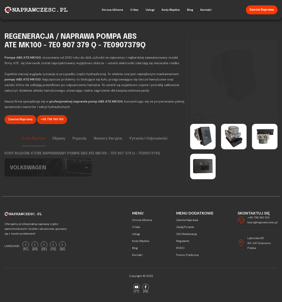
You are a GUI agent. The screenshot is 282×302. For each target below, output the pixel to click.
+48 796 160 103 (51, 121)
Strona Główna (142, 220)
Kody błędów (140, 241)
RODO (180, 248)
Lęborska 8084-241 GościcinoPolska (259, 243)
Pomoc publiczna (187, 255)
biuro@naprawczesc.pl (262, 222)
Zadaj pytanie (185, 227)
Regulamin (182, 241)
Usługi (136, 234)
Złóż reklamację (186, 234)
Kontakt (137, 255)
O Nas (136, 227)
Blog (135, 248)
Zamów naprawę (261, 9)
